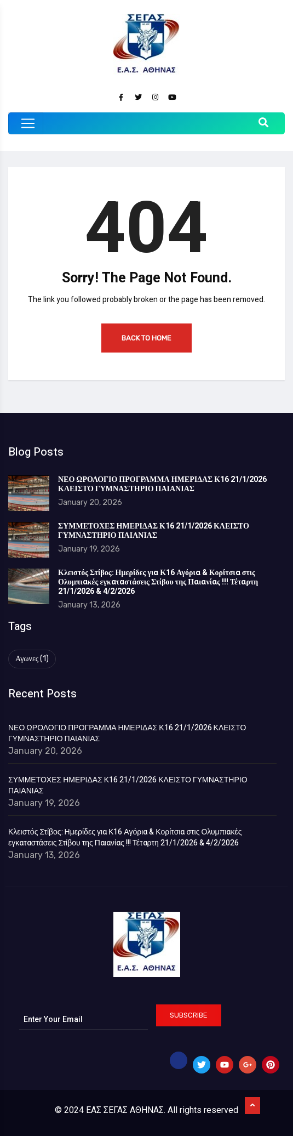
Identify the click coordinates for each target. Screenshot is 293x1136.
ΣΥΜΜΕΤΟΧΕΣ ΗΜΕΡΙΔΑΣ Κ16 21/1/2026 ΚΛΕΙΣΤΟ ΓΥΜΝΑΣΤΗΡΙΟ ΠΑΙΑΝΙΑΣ (153, 530)
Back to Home (146, 338)
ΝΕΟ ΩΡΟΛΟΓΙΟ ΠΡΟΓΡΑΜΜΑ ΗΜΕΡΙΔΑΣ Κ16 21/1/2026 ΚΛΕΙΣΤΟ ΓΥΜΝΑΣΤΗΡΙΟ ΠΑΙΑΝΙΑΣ (162, 484)
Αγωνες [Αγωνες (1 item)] (32, 658)
